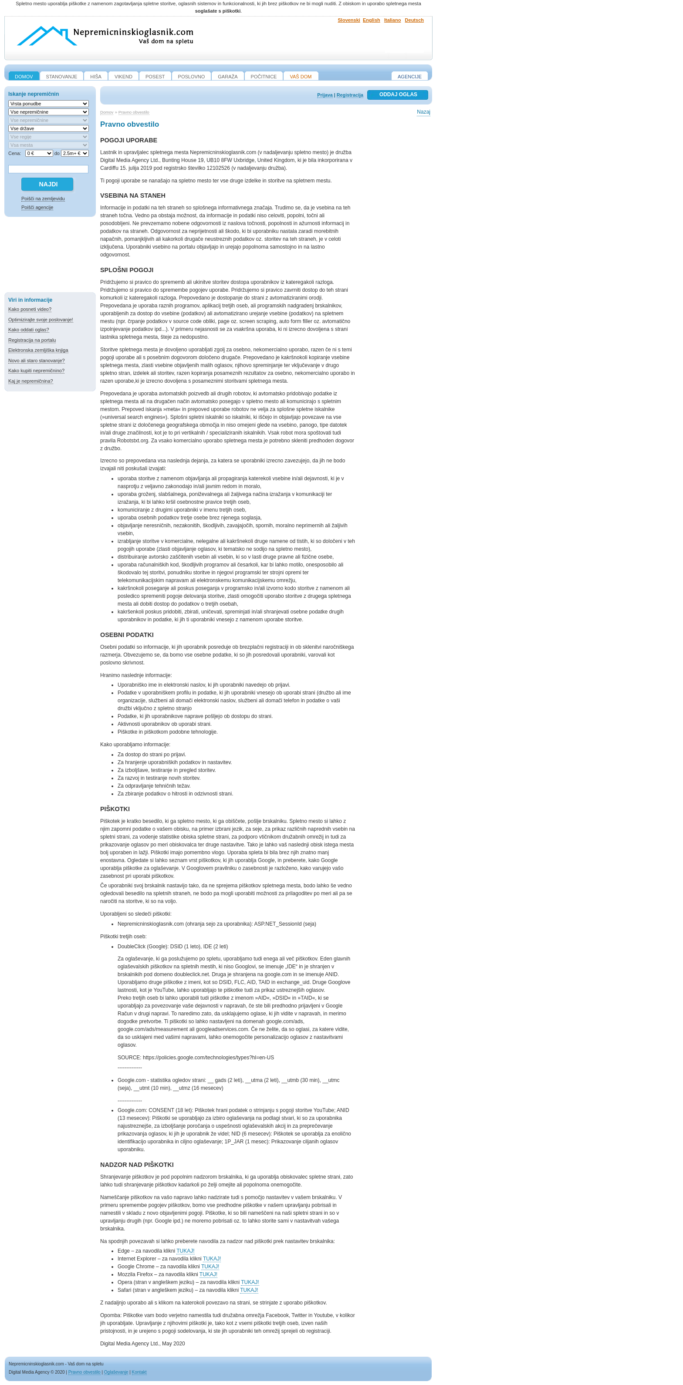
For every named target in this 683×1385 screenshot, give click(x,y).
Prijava (324, 95)
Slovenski (349, 20)
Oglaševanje (116, 1372)
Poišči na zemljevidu (43, 198)
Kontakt (139, 1372)
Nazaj (423, 112)
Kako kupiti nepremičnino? (36, 370)
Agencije (410, 76)
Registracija (350, 95)
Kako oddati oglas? (28, 329)
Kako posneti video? (29, 309)
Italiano (392, 20)
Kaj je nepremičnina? (30, 381)
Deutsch (414, 20)
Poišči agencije (37, 207)
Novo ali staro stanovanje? (36, 360)
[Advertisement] (50, 256)
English (371, 20)
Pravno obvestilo (133, 112)
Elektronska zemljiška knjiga (38, 350)
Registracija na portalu (32, 340)
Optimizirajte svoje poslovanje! (40, 319)
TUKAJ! (185, 1251)
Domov (106, 112)
